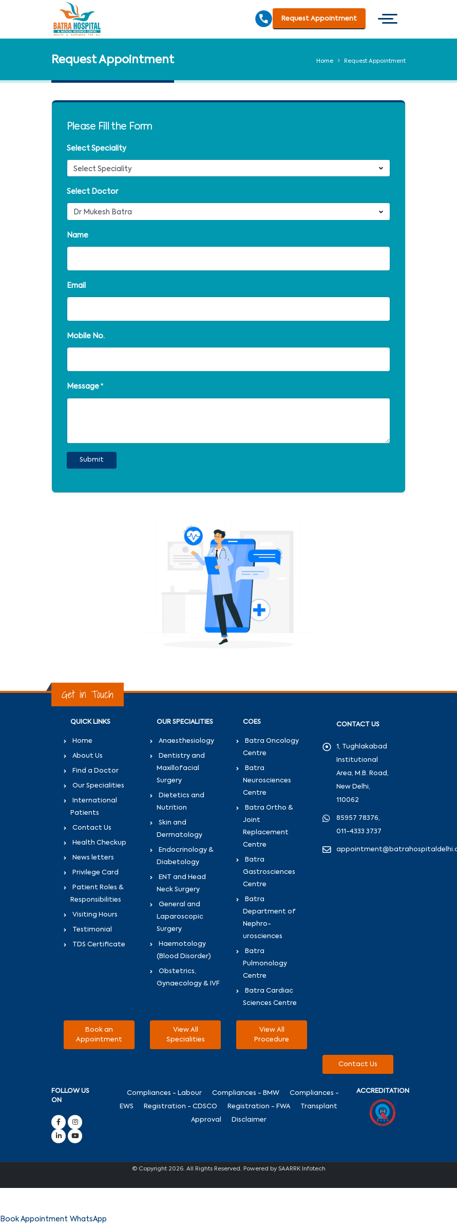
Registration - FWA (258, 1106)
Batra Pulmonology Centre (265, 963)
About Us (87, 756)
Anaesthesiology (186, 741)
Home (324, 61)
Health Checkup (99, 842)
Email (76, 285)
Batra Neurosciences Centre (267, 780)
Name (77, 235)
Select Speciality (96, 148)
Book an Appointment (99, 1035)
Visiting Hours (95, 914)
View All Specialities (185, 1035)
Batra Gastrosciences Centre (269, 872)
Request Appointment (319, 18)
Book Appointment (34, 1219)
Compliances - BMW (245, 1093)
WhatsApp (88, 1219)
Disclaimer (249, 1120)
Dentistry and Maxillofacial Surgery (181, 768)
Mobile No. (86, 336)
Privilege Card (95, 872)
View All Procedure (271, 1035)
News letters (93, 857)
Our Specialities (98, 785)
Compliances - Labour (164, 1093)
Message (83, 386)
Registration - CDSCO (180, 1106)
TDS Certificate (98, 944)
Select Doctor (92, 191)
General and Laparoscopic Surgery (180, 916)
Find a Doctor (95, 770)
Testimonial (92, 929)
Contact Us (91, 828)
